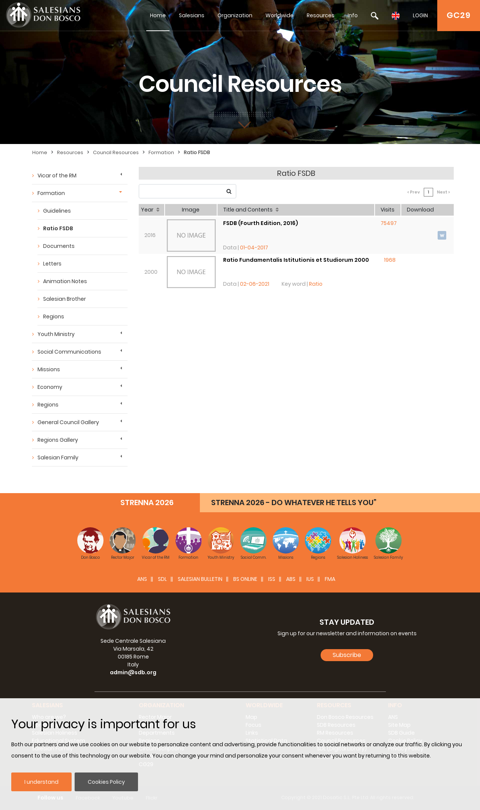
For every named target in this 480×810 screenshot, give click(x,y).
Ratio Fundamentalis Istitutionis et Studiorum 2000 (296, 260)
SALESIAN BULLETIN (200, 579)
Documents (59, 246)
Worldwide (280, 15)
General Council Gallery (68, 422)
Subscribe (347, 655)
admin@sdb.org (133, 672)
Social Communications (69, 352)
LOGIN (420, 15)
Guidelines (57, 210)
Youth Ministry (56, 334)
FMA (330, 579)
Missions (49, 369)
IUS (310, 579)
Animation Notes (65, 281)
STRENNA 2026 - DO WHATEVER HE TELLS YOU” (293, 502)
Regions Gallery (58, 440)
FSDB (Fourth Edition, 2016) (260, 223)
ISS (271, 579)
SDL (162, 579)
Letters (52, 263)
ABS (291, 579)
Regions (53, 316)
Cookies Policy (106, 782)
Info (353, 15)
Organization (235, 15)
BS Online (245, 579)
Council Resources (116, 152)
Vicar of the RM (57, 175)
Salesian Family (58, 457)
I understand (41, 782)
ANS (142, 579)
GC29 (459, 15)
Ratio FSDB (197, 152)
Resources (320, 15)
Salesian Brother (64, 299)
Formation (161, 152)
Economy (50, 387)
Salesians (191, 15)
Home (158, 15)
